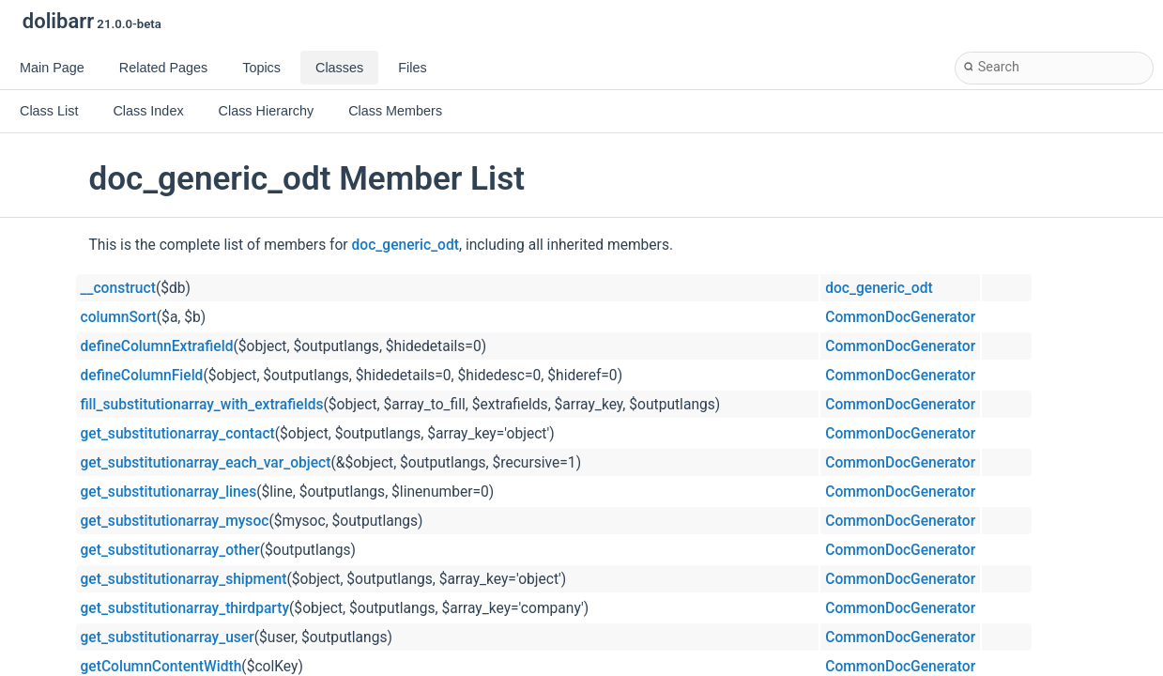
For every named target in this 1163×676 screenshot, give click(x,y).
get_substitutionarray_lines (169, 492)
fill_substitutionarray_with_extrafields (202, 404)
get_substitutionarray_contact (178, 433)
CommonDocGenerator (900, 317)
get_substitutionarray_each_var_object (206, 462)
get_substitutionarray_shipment (184, 579)
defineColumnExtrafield (157, 346)
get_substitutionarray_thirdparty (185, 608)
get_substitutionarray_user (167, 637)
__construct (118, 288)
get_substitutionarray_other (170, 550)
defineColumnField (142, 375)
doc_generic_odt (405, 245)
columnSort (119, 317)
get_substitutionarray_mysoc (175, 521)
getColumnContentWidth (161, 666)
